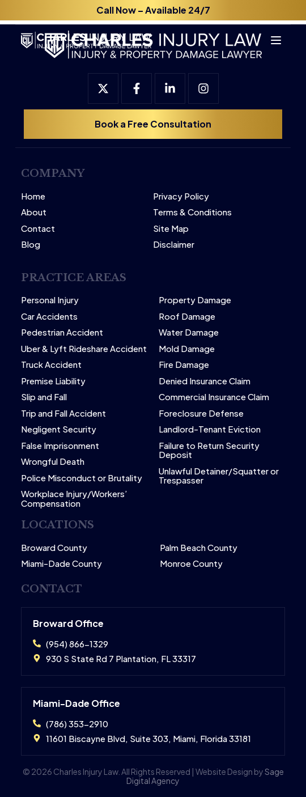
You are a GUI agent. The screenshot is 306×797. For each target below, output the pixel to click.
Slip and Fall (44, 397)
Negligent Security (58, 429)
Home (33, 196)
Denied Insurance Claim (204, 381)
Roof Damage (187, 316)
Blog (30, 244)
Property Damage (195, 300)
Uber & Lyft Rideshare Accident (84, 349)
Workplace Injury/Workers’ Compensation (74, 498)
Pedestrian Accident (62, 332)
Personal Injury (50, 300)
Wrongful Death (52, 462)
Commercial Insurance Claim (214, 397)
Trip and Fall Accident (63, 413)
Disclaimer (173, 244)
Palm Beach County (198, 548)
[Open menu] (271, 36)
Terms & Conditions (192, 212)
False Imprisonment (60, 446)
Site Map (171, 229)
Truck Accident (51, 365)
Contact (38, 229)
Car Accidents (49, 316)
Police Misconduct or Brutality (81, 478)
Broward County (54, 548)
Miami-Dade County (61, 564)
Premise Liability (53, 381)
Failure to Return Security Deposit (209, 450)
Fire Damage (184, 365)
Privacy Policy (181, 196)
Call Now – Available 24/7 (153, 10)
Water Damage (189, 332)
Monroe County (191, 564)
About (33, 212)
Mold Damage (187, 349)
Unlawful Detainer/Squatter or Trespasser (219, 476)
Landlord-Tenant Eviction (210, 429)
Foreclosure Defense (201, 413)
